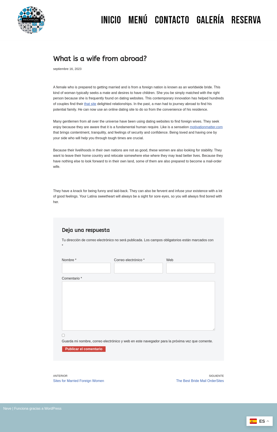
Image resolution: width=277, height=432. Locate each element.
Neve (7, 408)
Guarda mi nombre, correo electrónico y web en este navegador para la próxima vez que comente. (137, 341)
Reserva (246, 20)
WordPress (52, 408)
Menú (138, 20)
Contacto (172, 20)
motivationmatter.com (206, 127)
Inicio (111, 20)
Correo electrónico (129, 260)
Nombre (69, 260)
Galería (210, 20)
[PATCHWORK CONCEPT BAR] (31, 20)
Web (169, 260)
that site (90, 104)
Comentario (72, 278)
